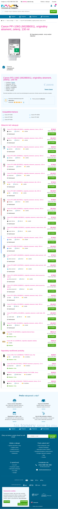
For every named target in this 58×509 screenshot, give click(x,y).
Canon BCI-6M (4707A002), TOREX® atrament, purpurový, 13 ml (25, 363)
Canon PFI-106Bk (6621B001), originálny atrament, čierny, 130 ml (25, 129)
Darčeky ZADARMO (44, 447)
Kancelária (47, 17)
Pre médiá (14, 470)
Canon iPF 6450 (8, 119)
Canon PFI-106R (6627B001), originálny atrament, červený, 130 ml (25, 199)
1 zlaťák (26, 131)
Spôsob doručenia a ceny (15, 445)
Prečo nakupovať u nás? (44, 445)
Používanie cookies (14, 467)
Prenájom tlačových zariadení (44, 453)
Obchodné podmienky (14, 468)
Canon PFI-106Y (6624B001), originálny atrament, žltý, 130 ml (24, 182)
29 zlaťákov (26, 383)
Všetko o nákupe (45, 1)
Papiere (21, 17)
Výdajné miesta (14, 447)
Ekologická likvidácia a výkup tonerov (44, 451)
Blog (44, 455)
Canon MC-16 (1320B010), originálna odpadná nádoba (22, 341)
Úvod (3, 20)
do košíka (52, 133)
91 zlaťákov (28, 374)
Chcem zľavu (52, 437)
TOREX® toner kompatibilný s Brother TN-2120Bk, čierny (22, 372)
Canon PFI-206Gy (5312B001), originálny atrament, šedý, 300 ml (24, 304)
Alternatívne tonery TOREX (44, 449)
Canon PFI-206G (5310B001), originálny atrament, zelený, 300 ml (25, 323)
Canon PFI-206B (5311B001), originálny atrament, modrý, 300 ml (24, 246)
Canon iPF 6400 (35, 117)
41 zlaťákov (27, 357)
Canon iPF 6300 (8, 114)
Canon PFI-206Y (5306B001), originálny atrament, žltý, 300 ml (24, 191)
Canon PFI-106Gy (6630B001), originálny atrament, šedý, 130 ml (24, 295)
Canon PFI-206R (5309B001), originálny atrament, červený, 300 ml (25, 208)
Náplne (10, 17)
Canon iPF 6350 (8, 117)
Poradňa (44, 457)
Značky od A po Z (15, 449)
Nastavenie (24, 501)
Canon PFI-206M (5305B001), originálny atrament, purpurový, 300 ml (26, 173)
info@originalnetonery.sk (45, 469)
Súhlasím (7, 501)
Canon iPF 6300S (35, 114)
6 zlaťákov (27, 365)
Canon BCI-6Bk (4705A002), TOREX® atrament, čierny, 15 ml (24, 381)
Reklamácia (15, 453)
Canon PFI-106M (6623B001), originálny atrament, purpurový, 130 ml (26, 164)
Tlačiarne (34, 17)
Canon (17, 20)
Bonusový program (14, 451)
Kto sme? (14, 465)
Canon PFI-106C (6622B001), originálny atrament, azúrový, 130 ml (25, 147)
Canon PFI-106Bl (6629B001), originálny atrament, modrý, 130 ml (25, 237)
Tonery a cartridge (10, 20)
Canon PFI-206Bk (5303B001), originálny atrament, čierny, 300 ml (25, 138)
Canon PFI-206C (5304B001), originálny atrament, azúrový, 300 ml (25, 155)
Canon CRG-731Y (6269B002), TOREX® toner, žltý (21, 355)
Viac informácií (22, 498)
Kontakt (54, 1)
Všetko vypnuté (22, 504)
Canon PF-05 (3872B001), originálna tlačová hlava (20, 332)
